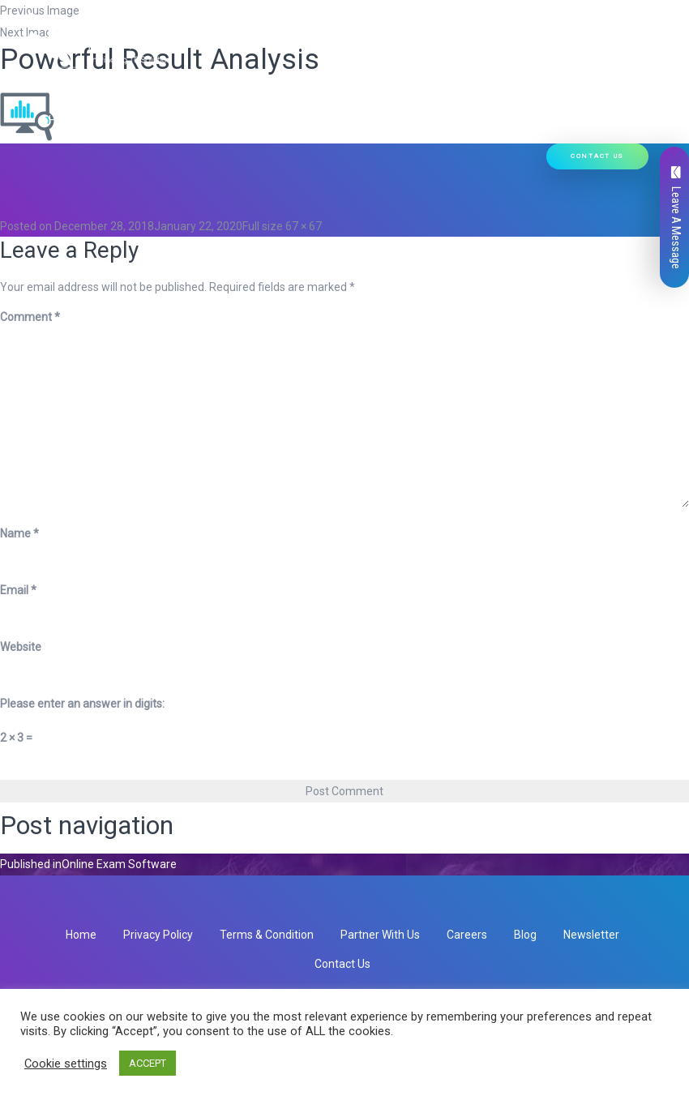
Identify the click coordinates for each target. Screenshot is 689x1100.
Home (64, 77)
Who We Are (127, 77)
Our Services (214, 77)
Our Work (509, 77)
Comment (30, 316)
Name (19, 533)
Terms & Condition (267, 934)
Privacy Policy (158, 934)
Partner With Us (380, 934)
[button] (247, 77)
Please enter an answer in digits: (82, 703)
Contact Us (597, 156)
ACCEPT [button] (147, 1063)
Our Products (313, 77)
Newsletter (591, 934)
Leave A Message (676, 217)
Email (18, 590)
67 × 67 (303, 226)
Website (20, 646)
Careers (467, 934)
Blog (525, 934)
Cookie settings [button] (65, 1063)
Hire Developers (97, 119)
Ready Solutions (420, 77)
